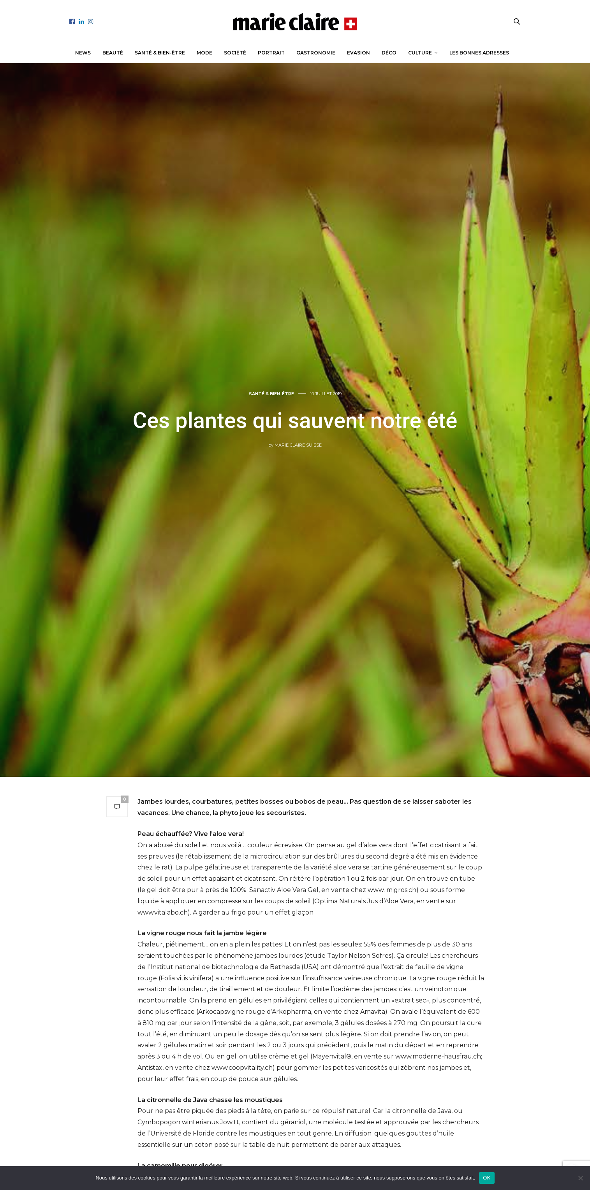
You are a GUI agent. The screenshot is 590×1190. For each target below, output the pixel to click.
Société (235, 53)
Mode (204, 53)
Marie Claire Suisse (298, 445)
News (83, 53)
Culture (420, 53)
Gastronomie (315, 53)
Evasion (358, 53)
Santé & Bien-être (160, 53)
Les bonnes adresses (479, 53)
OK (486, 1178)
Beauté (112, 53)
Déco (389, 53)
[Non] (580, 1178)
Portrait (271, 53)
